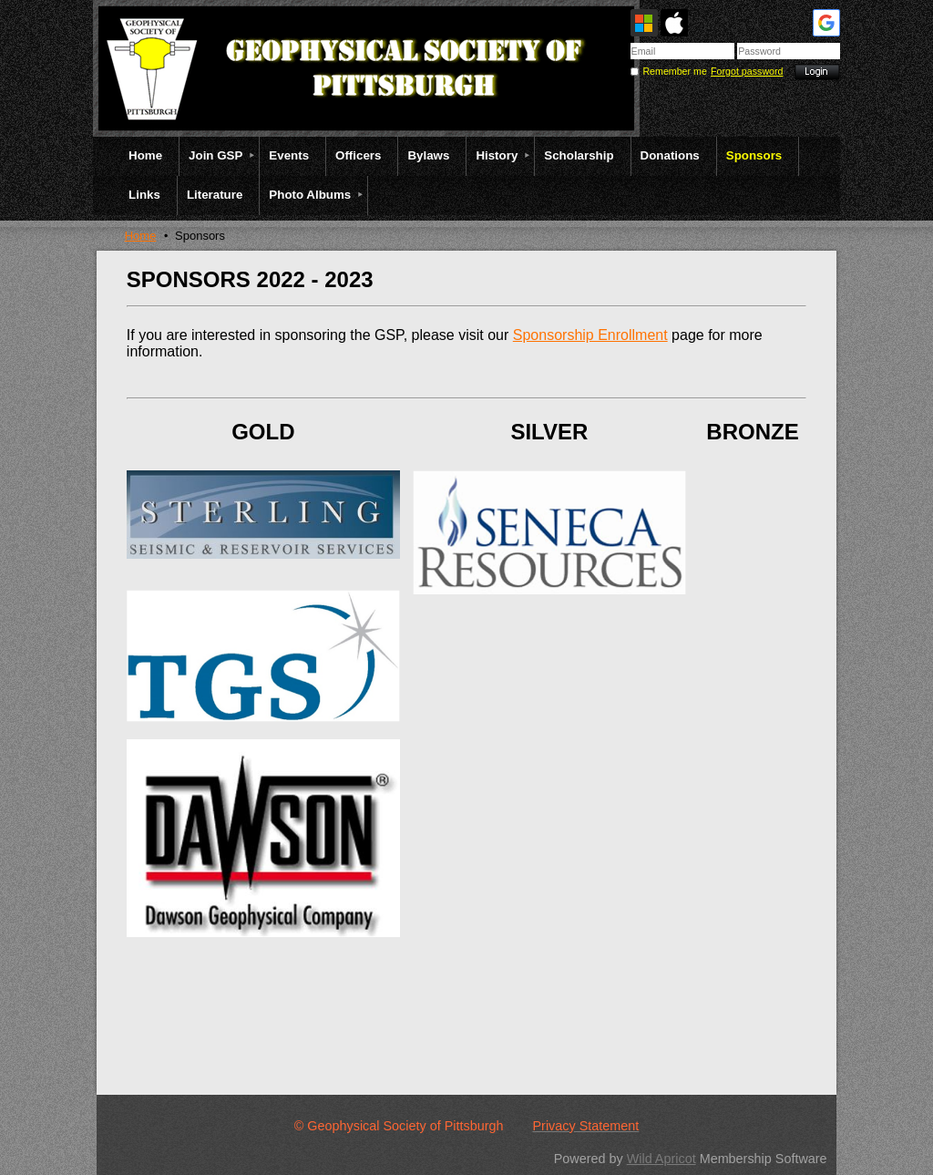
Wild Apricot (661, 1158)
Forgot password (747, 71)
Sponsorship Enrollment (590, 335)
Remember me (674, 71)
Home (141, 235)
